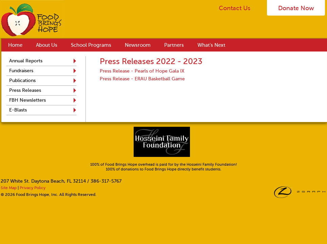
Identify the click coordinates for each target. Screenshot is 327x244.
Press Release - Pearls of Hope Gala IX (142, 71)
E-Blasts (18, 110)
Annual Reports (25, 60)
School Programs (91, 45)
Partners (174, 45)
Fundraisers (21, 70)
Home (15, 45)
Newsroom (138, 45)
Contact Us (234, 8)
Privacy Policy (32, 187)
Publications (22, 80)
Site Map (9, 187)
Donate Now (296, 8)
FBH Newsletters (27, 100)
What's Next (211, 45)
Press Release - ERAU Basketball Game (142, 78)
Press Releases (25, 90)
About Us (46, 45)
